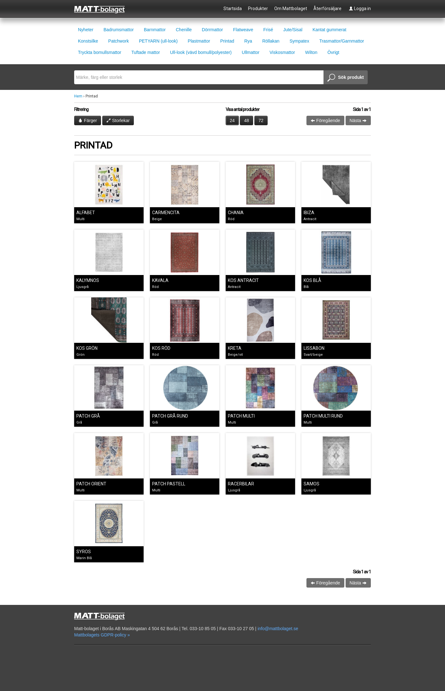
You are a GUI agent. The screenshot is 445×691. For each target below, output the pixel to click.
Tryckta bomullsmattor (99, 52)
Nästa (358, 120)
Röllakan (270, 41)
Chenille (184, 29)
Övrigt (333, 52)
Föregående (325, 120)
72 (261, 120)
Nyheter (85, 29)
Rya (248, 41)
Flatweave (243, 29)
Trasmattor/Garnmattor (341, 41)
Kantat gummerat (329, 29)
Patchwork (118, 41)
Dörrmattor (212, 29)
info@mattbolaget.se (278, 628)
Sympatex (299, 41)
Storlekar (118, 120)
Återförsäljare (327, 8)
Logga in (360, 8)
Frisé (268, 29)
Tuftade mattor (145, 52)
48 (246, 120)
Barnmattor (155, 29)
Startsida (232, 8)
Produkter (258, 8)
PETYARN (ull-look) (158, 41)
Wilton (311, 52)
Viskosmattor (282, 52)
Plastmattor (199, 41)
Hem (78, 96)
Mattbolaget (103, 9)
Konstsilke (88, 41)
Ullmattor (250, 52)
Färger (87, 120)
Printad (227, 41)
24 (232, 120)
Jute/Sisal (292, 29)
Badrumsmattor (119, 29)
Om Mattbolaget (290, 8)
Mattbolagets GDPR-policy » (102, 634)
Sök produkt (345, 77)
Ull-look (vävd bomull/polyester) (201, 52)
